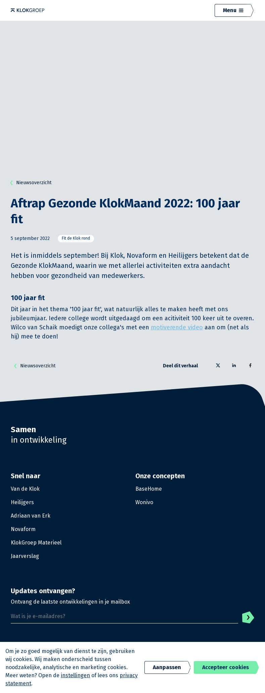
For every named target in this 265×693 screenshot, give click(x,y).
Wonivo (144, 502)
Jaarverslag (25, 556)
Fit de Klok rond (76, 238)
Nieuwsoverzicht (29, 183)
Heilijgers (22, 502)
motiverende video (177, 327)
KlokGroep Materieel (36, 542)
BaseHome (148, 489)
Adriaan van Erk (30, 516)
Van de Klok (25, 489)
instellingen (75, 675)
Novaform (23, 529)
